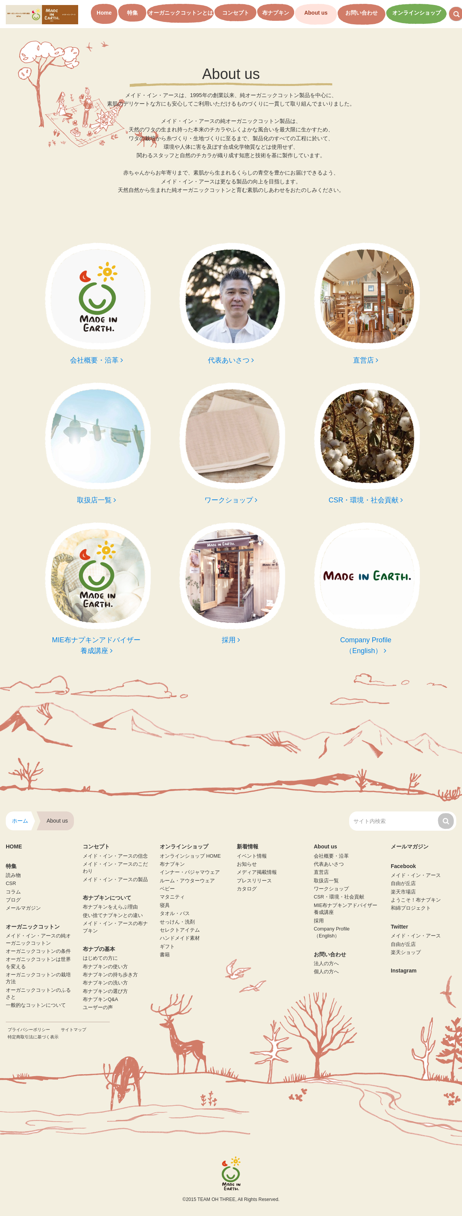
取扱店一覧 (326, 880)
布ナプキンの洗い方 (105, 983)
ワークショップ (331, 889)
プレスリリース (254, 880)
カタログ (247, 889)
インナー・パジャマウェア (190, 872)
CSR (11, 883)
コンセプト (235, 13)
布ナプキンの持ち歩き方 (110, 975)
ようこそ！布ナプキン (416, 900)
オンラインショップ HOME (190, 856)
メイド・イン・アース (416, 875)
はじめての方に (100, 958)
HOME (14, 846)
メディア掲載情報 (257, 872)
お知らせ (247, 864)
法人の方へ (326, 963)
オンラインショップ (416, 13)
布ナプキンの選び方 (105, 991)
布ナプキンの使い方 (105, 966)
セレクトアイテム (180, 930)
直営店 (321, 872)
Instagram (404, 970)
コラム (13, 892)
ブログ (13, 900)
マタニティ (172, 897)
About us (316, 13)
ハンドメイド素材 (180, 938)
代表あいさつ (329, 864)
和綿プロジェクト (411, 908)
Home (104, 13)
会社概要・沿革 (331, 856)
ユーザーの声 (98, 1007)
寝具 (165, 905)
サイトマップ (73, 1029)
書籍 (165, 954)
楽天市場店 (403, 892)
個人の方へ (326, 971)
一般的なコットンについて (36, 1005)
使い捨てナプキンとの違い (113, 915)
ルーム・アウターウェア (187, 880)
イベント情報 (252, 856)
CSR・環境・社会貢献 (339, 897)
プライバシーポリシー (29, 1029)
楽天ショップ (406, 952)
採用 (319, 921)
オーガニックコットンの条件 (38, 951)
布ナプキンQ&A (100, 999)
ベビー (167, 889)
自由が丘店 (403, 883)
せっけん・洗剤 (177, 922)
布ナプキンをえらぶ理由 (110, 907)
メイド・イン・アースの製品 (115, 879)
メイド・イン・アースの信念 (115, 856)
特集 (132, 13)
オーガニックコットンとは (180, 13)
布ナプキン (275, 13)
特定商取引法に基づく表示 (33, 1037)
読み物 (13, 875)
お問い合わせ (361, 13)
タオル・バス (175, 913)
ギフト (167, 946)
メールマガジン (23, 908)
